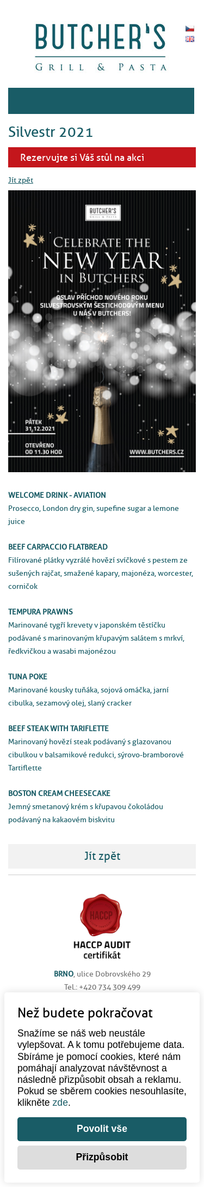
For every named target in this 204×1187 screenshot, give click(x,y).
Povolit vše (102, 1128)
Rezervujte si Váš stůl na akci (82, 157)
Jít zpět (20, 180)
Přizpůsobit (102, 1157)
